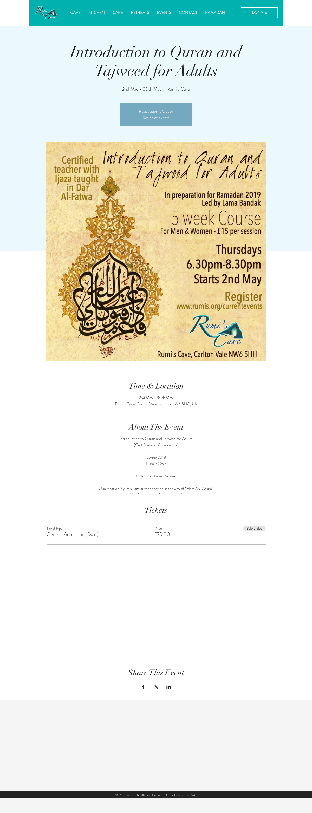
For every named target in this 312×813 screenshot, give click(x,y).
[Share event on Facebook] (143, 687)
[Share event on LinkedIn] (168, 687)
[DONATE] (259, 12)
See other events (156, 117)
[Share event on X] (156, 687)
